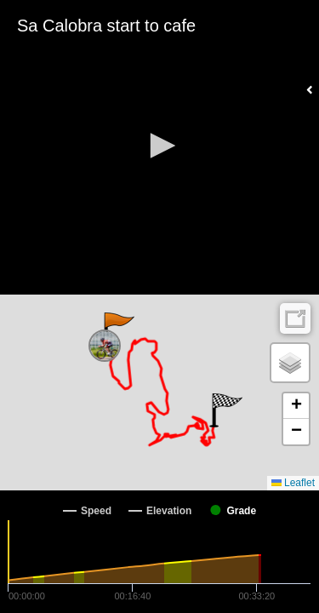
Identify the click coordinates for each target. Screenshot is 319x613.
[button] (160, 145)
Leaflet (293, 483)
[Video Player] (159, 147)
